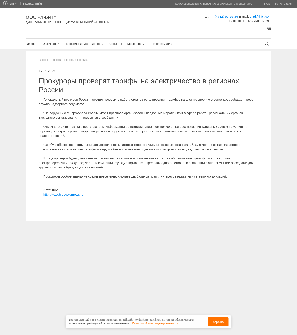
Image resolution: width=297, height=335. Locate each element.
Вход (267, 3)
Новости (56, 59)
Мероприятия (136, 43)
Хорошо (218, 321)
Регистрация (283, 3)
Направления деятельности (84, 43)
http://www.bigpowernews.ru (63, 194)
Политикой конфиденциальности (155, 323)
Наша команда (162, 43)
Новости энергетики (76, 59)
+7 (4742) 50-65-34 (224, 16)
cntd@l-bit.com (260, 16)
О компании (50, 43)
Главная (31, 43)
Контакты (115, 43)
